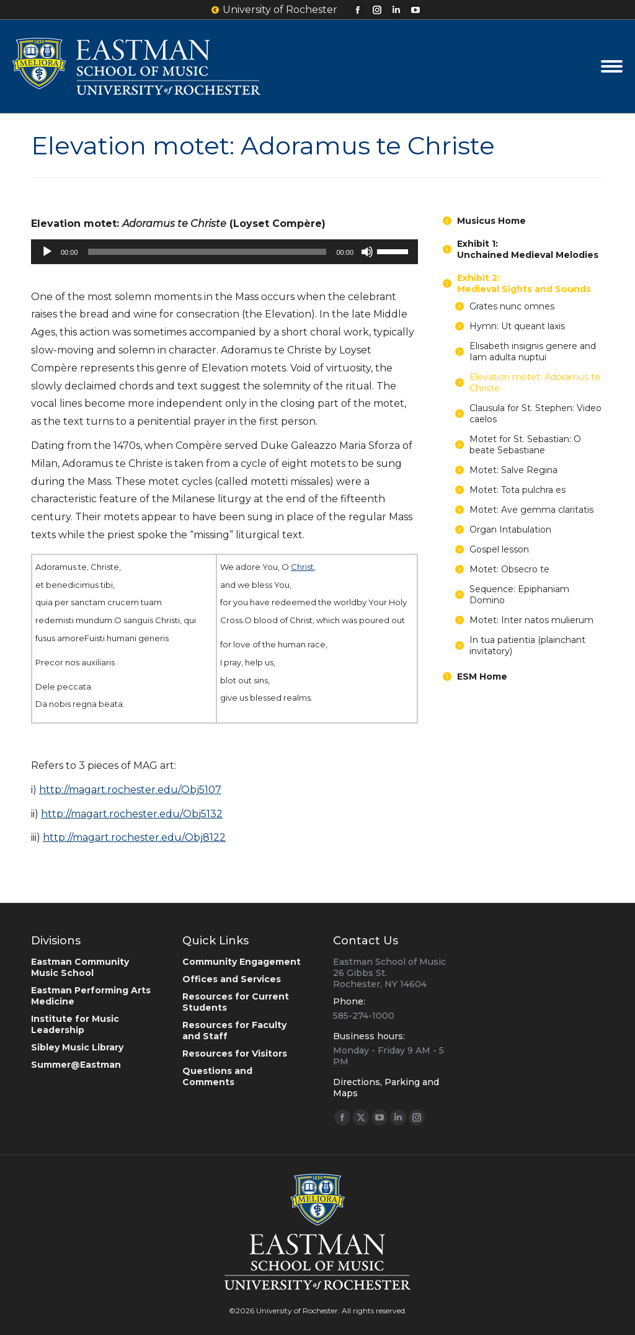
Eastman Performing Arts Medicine (91, 996)
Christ (302, 567)
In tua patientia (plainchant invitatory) (527, 645)
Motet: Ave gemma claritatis (531, 509)
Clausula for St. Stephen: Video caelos (535, 413)
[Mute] (367, 252)
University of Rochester (274, 10)
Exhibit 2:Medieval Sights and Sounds (524, 283)
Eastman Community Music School (80, 967)
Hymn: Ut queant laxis (517, 326)
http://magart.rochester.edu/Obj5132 (132, 814)
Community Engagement (241, 961)
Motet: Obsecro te (509, 569)
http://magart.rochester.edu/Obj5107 (130, 790)
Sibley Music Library (77, 1047)
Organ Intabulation (510, 529)
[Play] (47, 252)
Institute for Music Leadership (75, 1024)
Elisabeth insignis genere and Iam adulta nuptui (532, 351)
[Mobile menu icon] (612, 66)
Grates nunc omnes (511, 306)
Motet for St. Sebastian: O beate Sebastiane (525, 444)
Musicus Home (491, 220)
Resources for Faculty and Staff (234, 1030)
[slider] (207, 252)
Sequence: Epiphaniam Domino (519, 594)
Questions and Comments (217, 1076)
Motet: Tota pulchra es (517, 489)
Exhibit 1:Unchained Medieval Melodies (527, 249)
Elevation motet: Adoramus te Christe (534, 382)
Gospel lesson (499, 549)
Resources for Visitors (234, 1053)
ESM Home (482, 676)
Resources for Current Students (235, 1002)
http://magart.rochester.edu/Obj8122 (134, 837)
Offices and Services (231, 979)
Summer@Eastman (76, 1064)
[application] (224, 251)
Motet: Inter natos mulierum (531, 620)
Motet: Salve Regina (513, 470)
